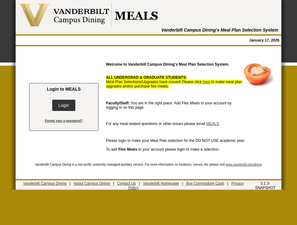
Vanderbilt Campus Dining (45, 183)
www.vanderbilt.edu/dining (244, 164)
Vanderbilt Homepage (161, 183)
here (206, 82)
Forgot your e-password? (64, 120)
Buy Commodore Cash (205, 183)
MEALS (212, 124)
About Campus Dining (91, 183)
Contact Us (126, 183)
